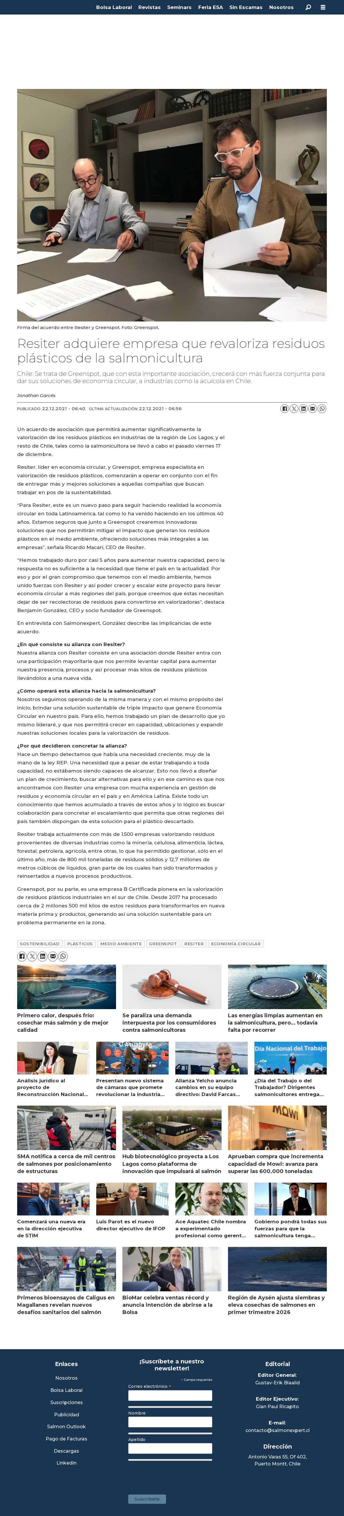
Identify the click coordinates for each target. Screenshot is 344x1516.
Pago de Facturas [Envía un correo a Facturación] (66, 1439)
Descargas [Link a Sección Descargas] (66, 1451)
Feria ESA (210, 7)
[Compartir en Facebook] (284, 408)
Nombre (137, 1413)
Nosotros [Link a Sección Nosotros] (66, 1378)
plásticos (80, 943)
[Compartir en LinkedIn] (303, 408)
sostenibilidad (40, 943)
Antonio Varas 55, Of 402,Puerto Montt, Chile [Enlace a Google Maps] (277, 1460)
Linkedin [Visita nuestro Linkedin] (66, 1463)
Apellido (136, 1439)
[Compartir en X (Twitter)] (294, 408)
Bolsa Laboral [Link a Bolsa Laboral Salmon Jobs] (66, 1390)
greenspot (163, 943)
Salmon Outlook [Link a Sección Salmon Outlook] (66, 1427)
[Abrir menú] (323, 7)
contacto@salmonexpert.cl (277, 1430)
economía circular (236, 943)
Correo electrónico (149, 1386)
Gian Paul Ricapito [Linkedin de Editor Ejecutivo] (277, 1406)
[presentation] (172, 1474)
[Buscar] (308, 7)
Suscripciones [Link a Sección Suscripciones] (66, 1403)
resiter (194, 943)
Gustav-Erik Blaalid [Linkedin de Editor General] (277, 1383)
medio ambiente (121, 943)
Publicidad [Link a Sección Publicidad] (66, 1415)
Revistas (149, 7)
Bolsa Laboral (114, 7)
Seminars (179, 7)
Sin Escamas (246, 7)
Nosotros (281, 7)
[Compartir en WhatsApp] (322, 408)
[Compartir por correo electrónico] (312, 408)
